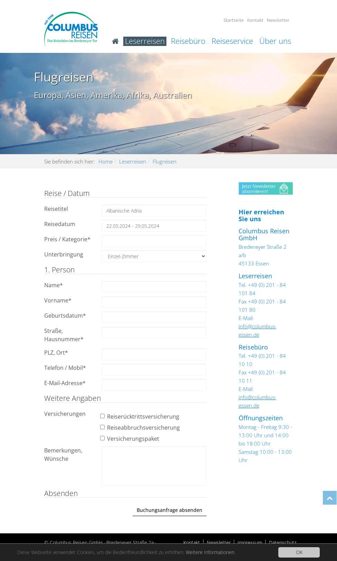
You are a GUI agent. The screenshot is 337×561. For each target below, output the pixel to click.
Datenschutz (282, 542)
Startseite (233, 20)
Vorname (57, 300)
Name (53, 285)
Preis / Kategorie (67, 239)
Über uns (275, 41)
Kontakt (255, 20)
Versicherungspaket (130, 438)
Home (105, 161)
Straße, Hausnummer (64, 335)
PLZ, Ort (56, 352)
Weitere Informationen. (210, 552)
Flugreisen (164, 161)
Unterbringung (63, 254)
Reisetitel (56, 209)
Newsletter (278, 20)
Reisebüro (188, 41)
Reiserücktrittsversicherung (140, 416)
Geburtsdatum (65, 315)
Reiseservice (232, 41)
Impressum (250, 542)
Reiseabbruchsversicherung (141, 427)
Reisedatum (59, 224)
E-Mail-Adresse (65, 383)
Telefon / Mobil (65, 368)
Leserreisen (145, 41)
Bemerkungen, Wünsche (63, 454)
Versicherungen (65, 414)
